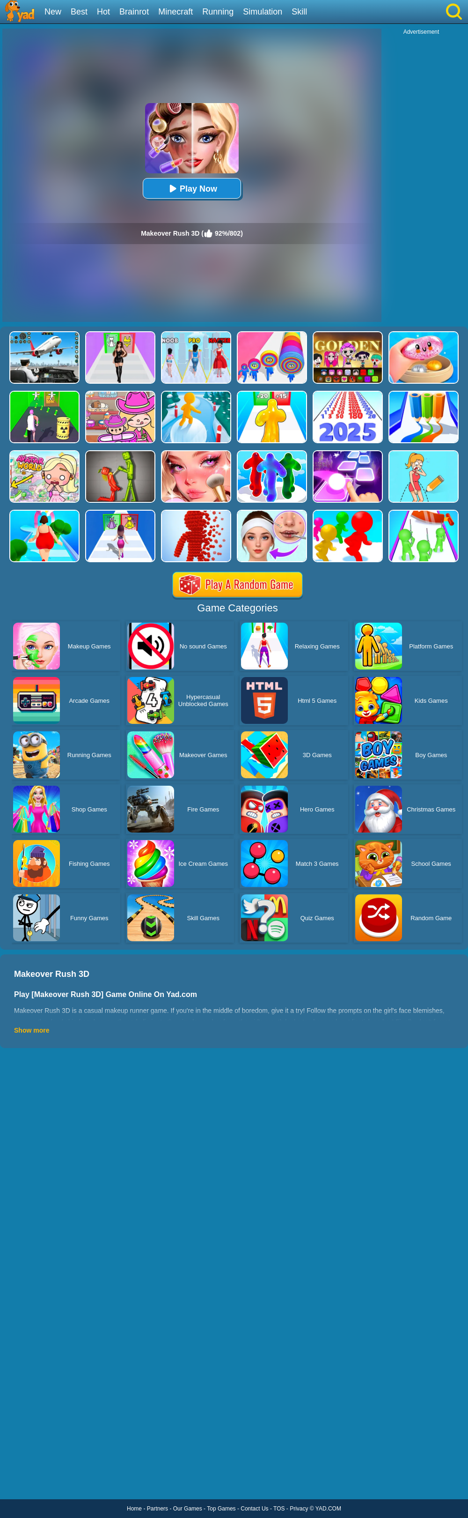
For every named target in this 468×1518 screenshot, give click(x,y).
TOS (279, 1508)
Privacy (299, 1508)
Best (79, 11)
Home (134, 1508)
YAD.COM (328, 1508)
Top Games (221, 1508)
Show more (31, 1030)
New (52, 11)
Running (218, 11)
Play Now (192, 188)
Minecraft (175, 11)
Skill (299, 11)
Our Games (187, 1508)
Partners (157, 1508)
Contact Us (254, 1508)
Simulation (262, 11)
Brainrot (134, 11)
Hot (103, 11)
